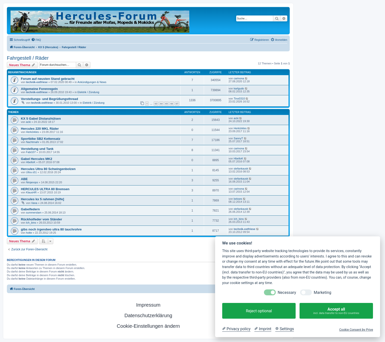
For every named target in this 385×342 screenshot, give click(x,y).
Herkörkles (32, 131)
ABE (24, 179)
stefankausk (241, 168)
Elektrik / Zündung (88, 92)
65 (166, 103)
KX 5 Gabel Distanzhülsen (41, 118)
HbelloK (31, 162)
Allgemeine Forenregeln (39, 89)
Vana (34, 202)
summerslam (33, 212)
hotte (29, 232)
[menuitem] (36, 40)
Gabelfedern (30, 209)
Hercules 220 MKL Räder (40, 128)
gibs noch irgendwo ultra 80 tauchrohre (51, 229)
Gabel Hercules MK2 (36, 159)
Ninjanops (32, 182)
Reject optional (259, 311)
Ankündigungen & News (92, 82)
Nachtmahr (32, 142)
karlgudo (239, 88)
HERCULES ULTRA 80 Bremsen (45, 189)
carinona (239, 78)
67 (177, 103)
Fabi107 (31, 152)
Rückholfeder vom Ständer (41, 219)
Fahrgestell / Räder (28, 58)
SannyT (238, 138)
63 (156, 103)
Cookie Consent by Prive (356, 329)
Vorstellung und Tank (37, 149)
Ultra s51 (31, 172)
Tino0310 (239, 98)
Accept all (336, 311)
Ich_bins (31, 222)
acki (28, 121)
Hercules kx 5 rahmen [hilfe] (42, 199)
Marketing (322, 292)
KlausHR (31, 192)
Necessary (287, 292)
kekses (238, 198)
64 (161, 103)
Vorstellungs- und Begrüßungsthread (49, 99)
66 (171, 103)
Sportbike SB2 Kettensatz (40, 139)
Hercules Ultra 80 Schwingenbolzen (48, 169)
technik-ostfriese (37, 82)
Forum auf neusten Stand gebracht (47, 79)
